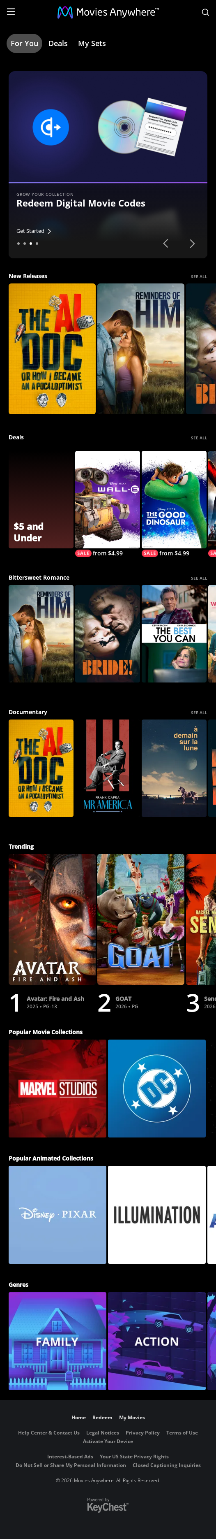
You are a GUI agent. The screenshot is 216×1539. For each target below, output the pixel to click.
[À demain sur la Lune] (174, 768)
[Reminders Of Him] (140, 348)
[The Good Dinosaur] (174, 504)
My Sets (92, 43)
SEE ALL (199, 276)
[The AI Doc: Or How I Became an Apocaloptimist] (52, 348)
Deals (58, 43)
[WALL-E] (107, 504)
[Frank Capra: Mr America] (107, 768)
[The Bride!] (107, 633)
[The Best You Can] (174, 633)
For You (24, 43)
